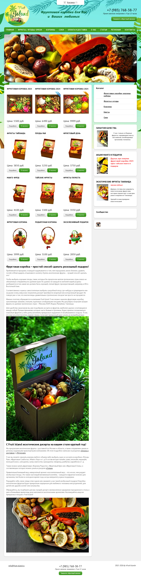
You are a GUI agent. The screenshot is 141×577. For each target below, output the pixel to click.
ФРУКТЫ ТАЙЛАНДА (16, 133)
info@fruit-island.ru (17, 565)
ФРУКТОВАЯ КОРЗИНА (17, 222)
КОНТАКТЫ (130, 30)
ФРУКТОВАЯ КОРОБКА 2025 (75, 89)
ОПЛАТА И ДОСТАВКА (77, 30)
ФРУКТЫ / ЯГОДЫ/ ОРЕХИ (30, 30)
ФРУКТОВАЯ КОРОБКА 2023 (19, 89)
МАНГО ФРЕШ (13, 177)
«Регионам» (21, 453)
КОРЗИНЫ (50, 30)
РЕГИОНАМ (116, 30)
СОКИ (61, 30)
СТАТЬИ (103, 30)
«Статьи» (49, 468)
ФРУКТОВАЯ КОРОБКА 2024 (47, 89)
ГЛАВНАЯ (10, 30)
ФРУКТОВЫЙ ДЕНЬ (71, 133)
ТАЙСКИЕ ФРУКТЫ (43, 177)
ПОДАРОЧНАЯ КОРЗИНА (46, 222)
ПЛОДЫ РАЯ (40, 133)
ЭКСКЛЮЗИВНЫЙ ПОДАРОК (76, 222)
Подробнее (13, 126)
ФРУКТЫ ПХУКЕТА (71, 177)
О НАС (93, 30)
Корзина (71, 2)
